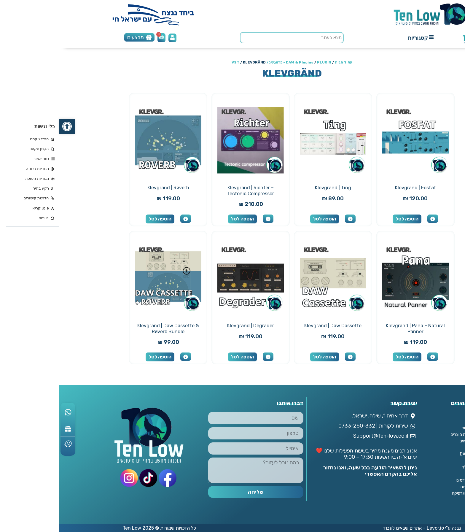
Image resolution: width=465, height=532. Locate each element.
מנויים (423, 473)
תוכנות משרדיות (414, 486)
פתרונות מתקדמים (412, 480)
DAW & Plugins (240, 62)
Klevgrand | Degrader (191, 325)
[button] (7, 126)
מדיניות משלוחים (414, 441)
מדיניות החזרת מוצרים (409, 434)
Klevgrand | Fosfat (356, 187)
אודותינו (421, 421)
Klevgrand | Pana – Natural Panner (356, 328)
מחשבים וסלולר (415, 467)
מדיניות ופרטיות (415, 428)
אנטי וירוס (420, 460)
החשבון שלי (418, 447)
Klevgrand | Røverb (109, 187)
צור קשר (421, 414)
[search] (232, 38)
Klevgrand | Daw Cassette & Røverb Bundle (109, 328)
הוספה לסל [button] (347, 219)
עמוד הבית (284, 62)
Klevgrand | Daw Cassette (273, 325)
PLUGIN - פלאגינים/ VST (222, 62)
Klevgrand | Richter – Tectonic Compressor (191, 190)
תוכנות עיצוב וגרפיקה (410, 493)
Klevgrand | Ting (274, 187)
